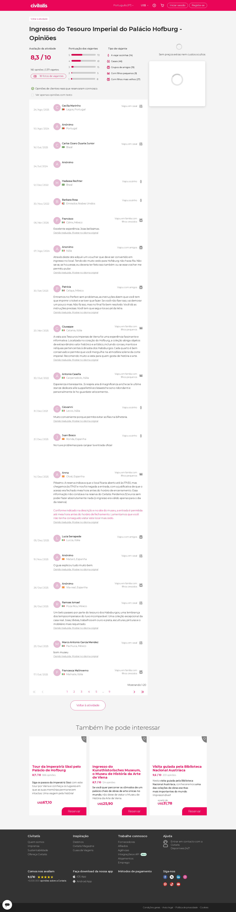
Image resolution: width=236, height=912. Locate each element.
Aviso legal (167, 907)
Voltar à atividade (39, 19)
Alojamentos (125, 858)
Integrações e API (128, 854)
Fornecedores (126, 842)
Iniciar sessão (177, 5)
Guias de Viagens (83, 850)
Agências (123, 850)
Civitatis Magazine (83, 846)
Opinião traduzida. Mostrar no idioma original (75, 233)
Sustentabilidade (38, 850)
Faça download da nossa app (93, 871)
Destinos (78, 842)
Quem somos (36, 842)
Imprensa (33, 846)
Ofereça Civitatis (37, 854)
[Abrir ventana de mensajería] (7, 905)
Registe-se (198, 5)
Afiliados (123, 846)
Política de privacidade (186, 907)
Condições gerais (151, 907)
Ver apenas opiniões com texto (54, 94)
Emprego (124, 862)
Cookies (204, 907)
